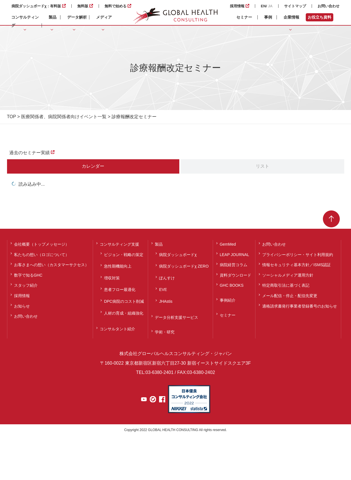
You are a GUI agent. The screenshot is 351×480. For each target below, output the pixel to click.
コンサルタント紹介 (117, 329)
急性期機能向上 (118, 266)
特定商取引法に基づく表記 (285, 285)
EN (263, 6)
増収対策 (112, 278)
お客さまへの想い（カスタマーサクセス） (51, 265)
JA (270, 6)
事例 (268, 17)
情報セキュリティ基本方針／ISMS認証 (296, 265)
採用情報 (237, 6)
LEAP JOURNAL (234, 254)
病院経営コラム (233, 265)
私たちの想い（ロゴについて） (41, 254)
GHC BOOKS (232, 285)
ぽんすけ (167, 278)
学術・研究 (165, 332)
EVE (163, 289)
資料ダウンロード (235, 275)
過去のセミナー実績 (29, 152)
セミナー (244, 17)
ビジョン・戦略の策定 (123, 254)
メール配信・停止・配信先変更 (289, 295)
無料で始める (115, 6)
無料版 (82, 6)
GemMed (228, 244)
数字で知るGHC (28, 275)
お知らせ (22, 306)
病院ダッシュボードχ (177, 254)
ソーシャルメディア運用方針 (287, 275)
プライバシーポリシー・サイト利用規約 (297, 254)
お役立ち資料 (319, 17)
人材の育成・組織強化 (123, 313)
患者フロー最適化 (119, 289)
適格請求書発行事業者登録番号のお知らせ (299, 306)
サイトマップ (295, 6)
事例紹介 (227, 300)
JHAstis (165, 301)
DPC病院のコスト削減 (124, 301)
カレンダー (93, 166)
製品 (159, 244)
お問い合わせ (328, 6)
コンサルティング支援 (119, 244)
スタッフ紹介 (26, 285)
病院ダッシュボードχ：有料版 (36, 6)
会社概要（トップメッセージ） (41, 244)
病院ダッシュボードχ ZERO (184, 266)
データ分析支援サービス (176, 317)
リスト (262, 166)
